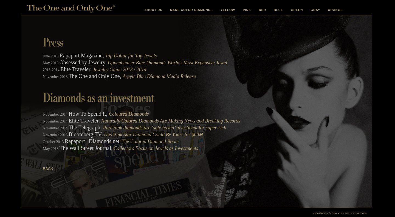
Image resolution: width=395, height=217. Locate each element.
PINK (247, 10)
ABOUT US (153, 10)
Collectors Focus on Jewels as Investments (156, 148)
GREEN (297, 10)
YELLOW (228, 10)
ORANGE (335, 10)
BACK (48, 168)
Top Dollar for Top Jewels (131, 56)
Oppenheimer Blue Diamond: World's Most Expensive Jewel (167, 62)
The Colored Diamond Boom (150, 141)
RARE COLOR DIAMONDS (191, 10)
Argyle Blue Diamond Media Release (159, 76)
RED (262, 10)
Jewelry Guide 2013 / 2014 (119, 69)
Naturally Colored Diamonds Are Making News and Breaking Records (170, 121)
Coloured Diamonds (129, 114)
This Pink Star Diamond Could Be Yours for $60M (153, 134)
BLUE (278, 10)
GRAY (315, 10)
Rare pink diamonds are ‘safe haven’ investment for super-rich (164, 127)
